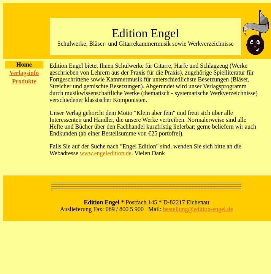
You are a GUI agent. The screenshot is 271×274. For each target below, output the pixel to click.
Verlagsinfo (24, 73)
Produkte (24, 81)
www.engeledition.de (106, 153)
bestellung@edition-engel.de (198, 209)
